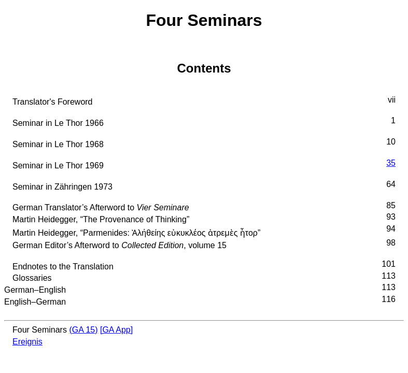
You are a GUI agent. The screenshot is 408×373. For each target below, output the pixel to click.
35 (391, 163)
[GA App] (116, 329)
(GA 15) (83, 329)
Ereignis (27, 341)
